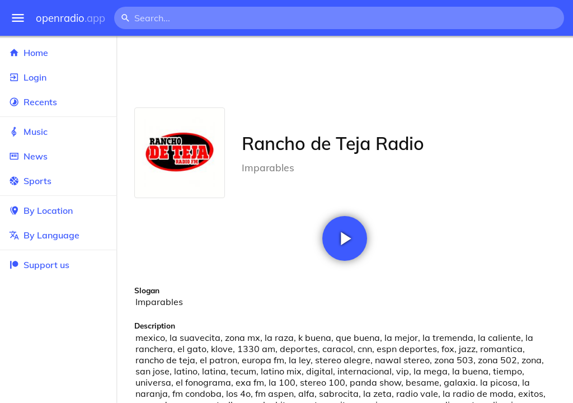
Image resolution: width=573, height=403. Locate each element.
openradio (70, 18)
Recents (58, 102)
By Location (58, 210)
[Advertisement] (344, 71)
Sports (58, 180)
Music (58, 131)
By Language (58, 235)
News (58, 156)
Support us (39, 264)
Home (58, 52)
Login (58, 77)
